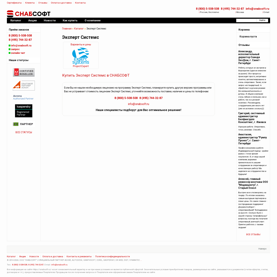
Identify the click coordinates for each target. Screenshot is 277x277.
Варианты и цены (81, 44)
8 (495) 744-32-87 (232, 8)
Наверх (262, 248)
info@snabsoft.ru (257, 8)
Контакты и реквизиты (79, 256)
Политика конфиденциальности (112, 256)
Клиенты (30, 2)
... (141, 260)
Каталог (79, 28)
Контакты (80, 2)
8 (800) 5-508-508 (207, 8)
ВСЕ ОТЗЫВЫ (253, 234)
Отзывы (42, 2)
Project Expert (81, 66)
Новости (34, 256)
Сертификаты (14, 2)
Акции (22, 256)
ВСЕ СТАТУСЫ (24, 132)
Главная (67, 28)
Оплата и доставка (61, 2)
